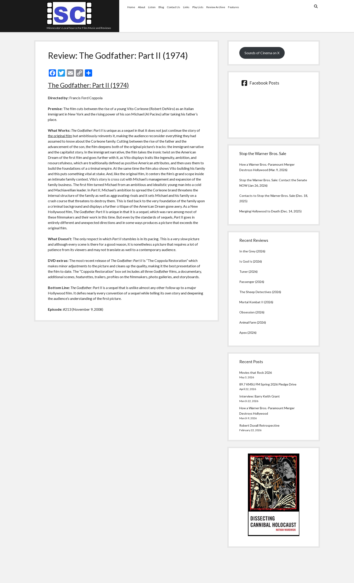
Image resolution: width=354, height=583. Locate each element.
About (141, 7)
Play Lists (197, 7)
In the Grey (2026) (252, 251)
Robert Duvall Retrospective (259, 425)
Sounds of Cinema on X (262, 53)
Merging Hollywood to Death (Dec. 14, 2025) (270, 211)
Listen (152, 7)
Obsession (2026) (251, 312)
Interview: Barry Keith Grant (259, 396)
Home (131, 7)
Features (233, 7)
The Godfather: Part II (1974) (88, 85)
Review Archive (215, 7)
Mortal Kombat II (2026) (256, 302)
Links (186, 7)
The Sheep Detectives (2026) (260, 292)
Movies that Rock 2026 (255, 372)
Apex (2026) (247, 332)
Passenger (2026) (251, 282)
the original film (60, 136)
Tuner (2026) (248, 271)
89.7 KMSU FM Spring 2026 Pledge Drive (267, 384)
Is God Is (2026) (250, 261)
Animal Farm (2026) (252, 322)
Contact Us (173, 7)
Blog (161, 7)
